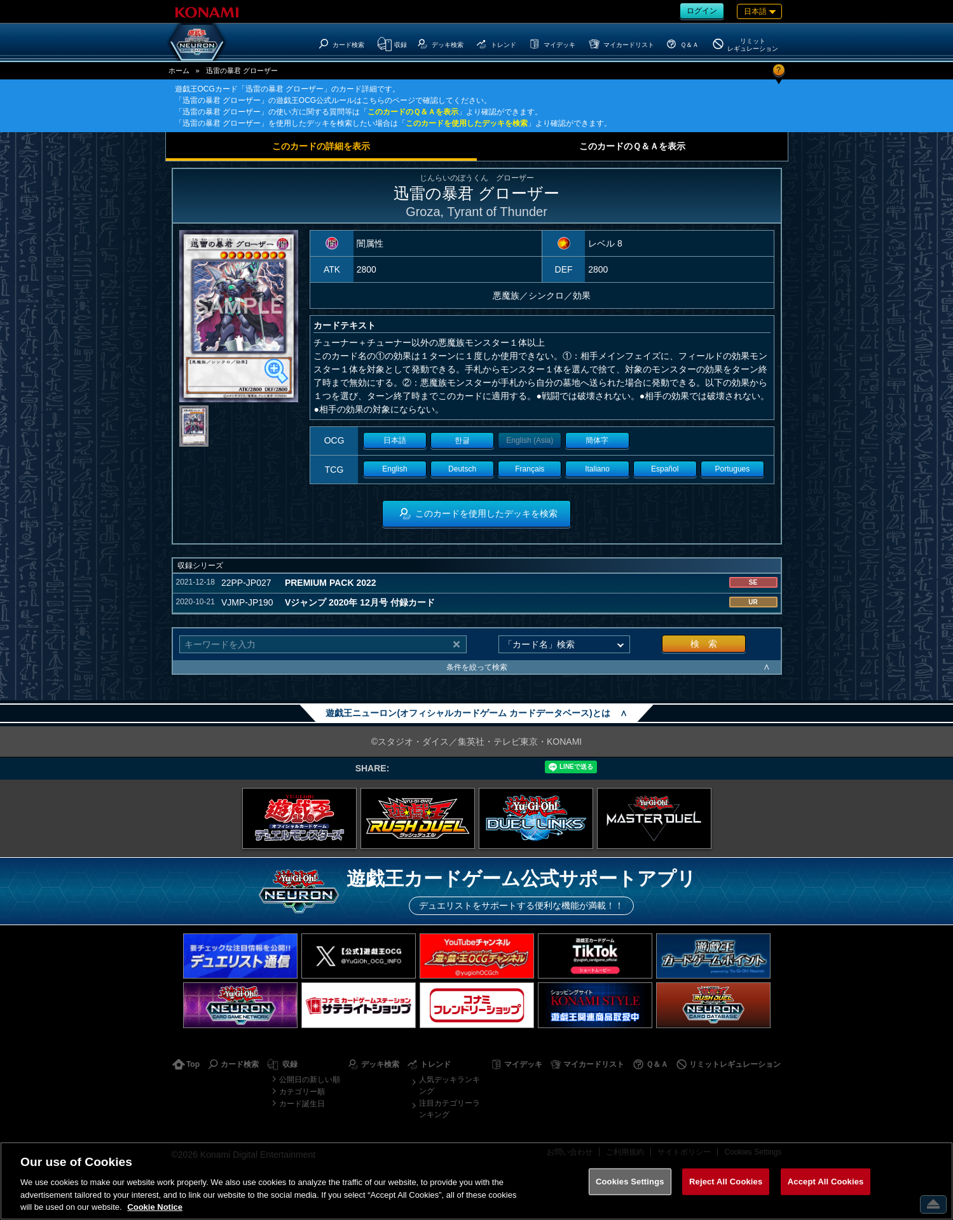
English (394, 468)
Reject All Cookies (725, 1181)
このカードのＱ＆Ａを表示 (412, 111)
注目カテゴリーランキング (449, 1109)
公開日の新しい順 (309, 1079)
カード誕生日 (302, 1103)
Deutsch (462, 468)
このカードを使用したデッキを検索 (467, 123)
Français (529, 468)
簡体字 (597, 440)
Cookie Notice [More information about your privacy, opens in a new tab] (154, 1207)
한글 (462, 440)
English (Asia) (529, 440)
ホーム (178, 70)
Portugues (732, 468)
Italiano (597, 468)
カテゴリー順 (302, 1091)
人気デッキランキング (449, 1085)
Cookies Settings (630, 1181)
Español (664, 468)
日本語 (394, 440)
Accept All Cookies (826, 1181)
